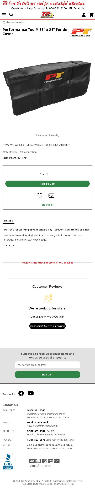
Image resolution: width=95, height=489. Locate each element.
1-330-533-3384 (36, 431)
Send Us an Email (37, 422)
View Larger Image (47, 135)
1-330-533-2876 (36, 439)
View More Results (16, 22)
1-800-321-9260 (36, 410)
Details (8, 220)
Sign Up (47, 374)
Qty (42, 174)
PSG (40, 465)
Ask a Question (28, 152)
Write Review (10, 152)
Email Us (77, 8)
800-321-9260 (56, 8)
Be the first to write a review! (47, 326)
